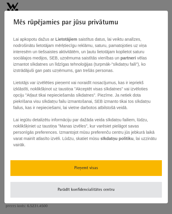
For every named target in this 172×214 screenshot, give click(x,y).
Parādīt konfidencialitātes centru (86, 190)
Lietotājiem (66, 39)
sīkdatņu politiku (116, 138)
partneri (129, 58)
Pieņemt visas (86, 168)
